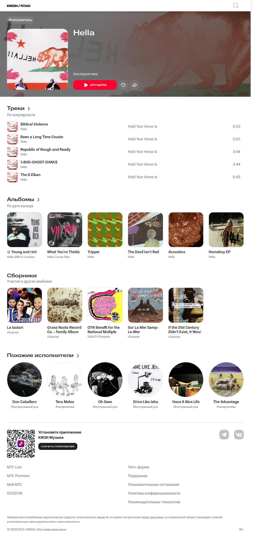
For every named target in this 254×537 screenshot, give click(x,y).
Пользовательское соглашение (153, 484)
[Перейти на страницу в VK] (239, 434)
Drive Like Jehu (145, 402)
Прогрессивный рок (24, 407)
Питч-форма (138, 467)
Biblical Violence (34, 124)
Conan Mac (62, 257)
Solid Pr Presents (99, 337)
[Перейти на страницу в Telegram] (224, 434)
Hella (23, 129)
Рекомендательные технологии (154, 502)
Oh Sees (105, 402)
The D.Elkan (30, 175)
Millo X (19, 257)
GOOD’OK (15, 493)
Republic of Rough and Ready (45, 149)
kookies (29, 257)
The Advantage (226, 402)
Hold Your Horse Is (142, 126)
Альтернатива (85, 74)
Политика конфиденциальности (154, 493)
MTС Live (14, 467)
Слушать (95, 85)
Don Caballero (24, 402)
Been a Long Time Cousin (41, 137)
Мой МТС (14, 484)
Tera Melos (65, 402)
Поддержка (137, 476)
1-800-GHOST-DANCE (39, 162)
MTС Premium (18, 476)
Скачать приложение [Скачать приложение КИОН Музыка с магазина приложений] (58, 446)
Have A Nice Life (186, 402)
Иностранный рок (105, 407)
